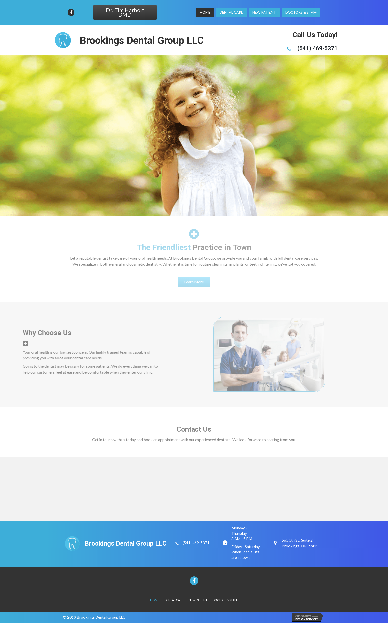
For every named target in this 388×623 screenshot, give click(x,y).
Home (154, 600)
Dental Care (174, 600)
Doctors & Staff (225, 600)
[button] (125, 12)
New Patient (198, 600)
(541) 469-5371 (196, 542)
